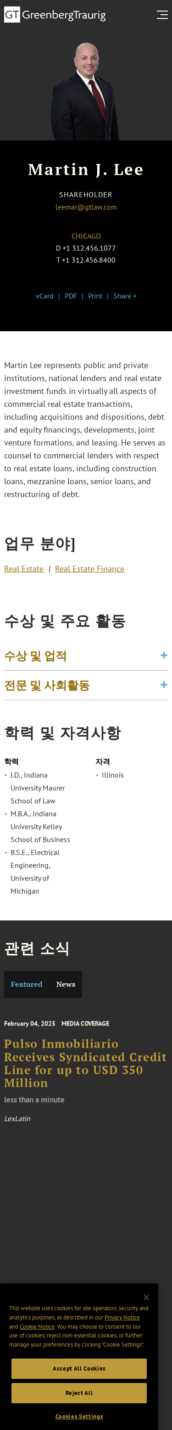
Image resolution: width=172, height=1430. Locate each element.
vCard (45, 295)
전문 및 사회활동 (47, 688)
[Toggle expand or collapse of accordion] (164, 659)
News (65, 984)
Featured (27, 984)
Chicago (86, 235)
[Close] (146, 1311)
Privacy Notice (122, 1332)
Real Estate (24, 570)
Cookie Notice (37, 1341)
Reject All (79, 1407)
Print (95, 295)
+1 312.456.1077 (89, 247)
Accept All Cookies (79, 1383)
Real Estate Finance (89, 570)
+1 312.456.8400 (89, 259)
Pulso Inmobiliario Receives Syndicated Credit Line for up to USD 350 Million (85, 1072)
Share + (125, 295)
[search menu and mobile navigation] (164, 14)
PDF (71, 295)
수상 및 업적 (35, 659)
